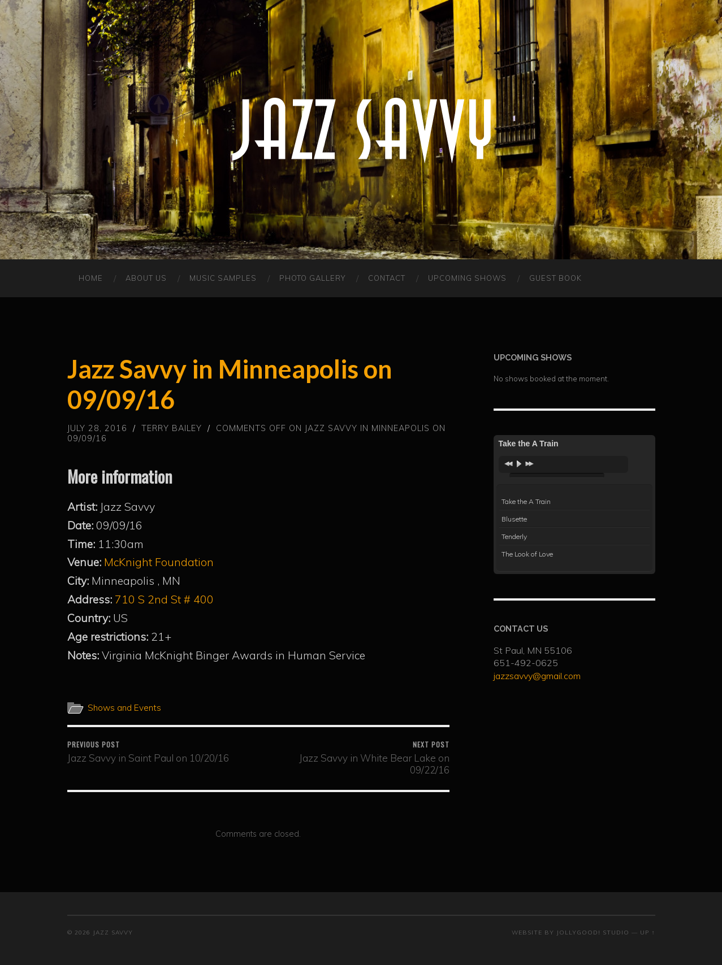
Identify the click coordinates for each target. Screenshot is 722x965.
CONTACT (386, 277)
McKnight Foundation (159, 562)
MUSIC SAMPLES (223, 277)
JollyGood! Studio (592, 932)
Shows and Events (124, 707)
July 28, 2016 (97, 428)
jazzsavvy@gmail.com (537, 675)
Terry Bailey (171, 428)
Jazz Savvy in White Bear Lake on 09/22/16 (355, 758)
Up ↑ (647, 932)
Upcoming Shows (467, 277)
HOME (91, 277)
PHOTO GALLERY (312, 277)
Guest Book (555, 277)
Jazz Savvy (113, 932)
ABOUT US (146, 277)
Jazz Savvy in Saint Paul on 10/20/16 (148, 752)
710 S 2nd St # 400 (164, 599)
